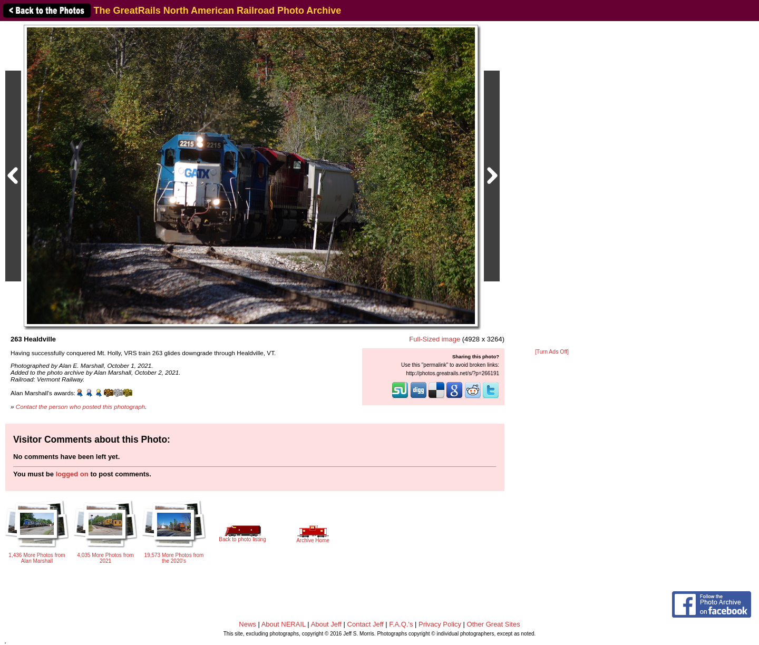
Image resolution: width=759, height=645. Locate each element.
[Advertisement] (552, 185)
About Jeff (326, 624)
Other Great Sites (493, 624)
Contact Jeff (365, 624)
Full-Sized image (434, 339)
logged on (72, 474)
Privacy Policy (440, 624)
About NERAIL (283, 624)
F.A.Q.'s (401, 624)
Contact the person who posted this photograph (80, 406)
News (247, 624)
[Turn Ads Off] (552, 352)
